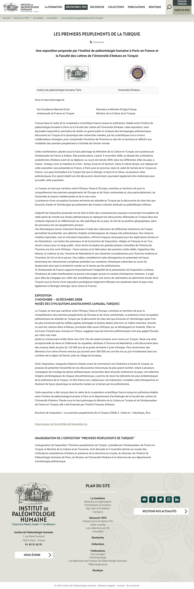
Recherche (97, 7)
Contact (121, 585)
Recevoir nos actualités (159, 511)
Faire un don (182, 10)
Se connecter (133, 585)
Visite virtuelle (97, 524)
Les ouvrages (97, 554)
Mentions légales (106, 585)
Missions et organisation (97, 501)
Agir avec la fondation (98, 508)
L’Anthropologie (97, 557)
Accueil (6, 18)
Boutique (155, 7)
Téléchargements (97, 564)
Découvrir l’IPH (76, 7)
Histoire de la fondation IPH (98, 521)
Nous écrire (32, 555)
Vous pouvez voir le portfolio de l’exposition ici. (61, 424)
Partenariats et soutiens (98, 505)
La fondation (53, 7)
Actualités (38, 18)
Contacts (98, 512)
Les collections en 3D (98, 528)
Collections (116, 7)
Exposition (98, 42)
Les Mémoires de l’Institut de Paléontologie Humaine (98, 561)
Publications (136, 7)
